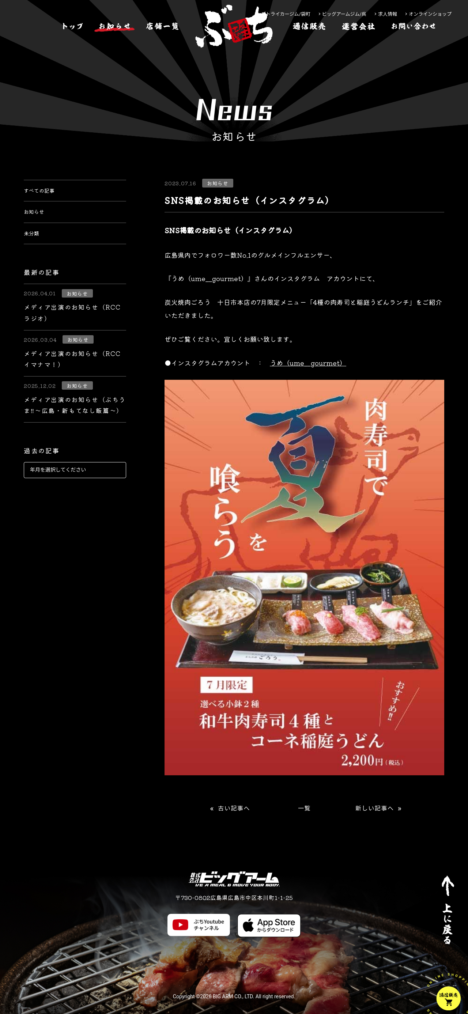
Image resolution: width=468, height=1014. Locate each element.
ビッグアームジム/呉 (344, 14)
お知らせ (37, 219)
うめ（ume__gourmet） (308, 362)
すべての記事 (43, 193)
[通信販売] (309, 49)
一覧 (304, 808)
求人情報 (387, 14)
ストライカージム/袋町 (285, 14)
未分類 (34, 245)
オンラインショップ (430, 14)
